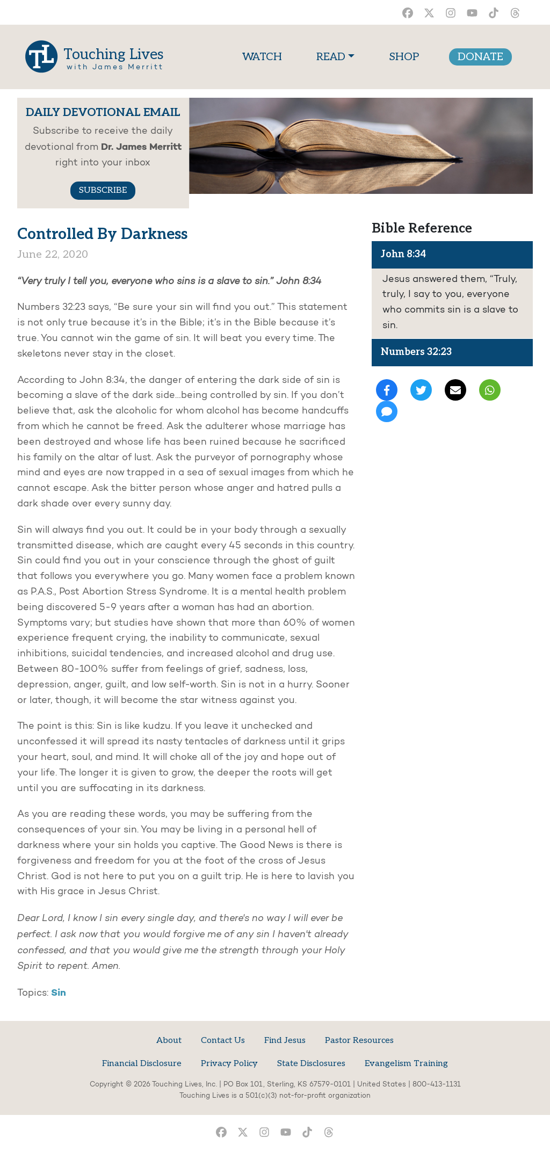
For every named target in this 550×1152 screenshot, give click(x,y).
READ (330, 56)
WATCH (264, 55)
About (169, 1040)
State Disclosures (311, 1064)
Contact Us (223, 1040)
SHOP (404, 56)
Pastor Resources (359, 1040)
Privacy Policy (229, 1064)
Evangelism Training (406, 1064)
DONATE (480, 56)
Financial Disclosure (142, 1064)
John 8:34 (403, 254)
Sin (58, 993)
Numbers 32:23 (416, 352)
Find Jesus (285, 1040)
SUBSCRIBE (103, 190)
